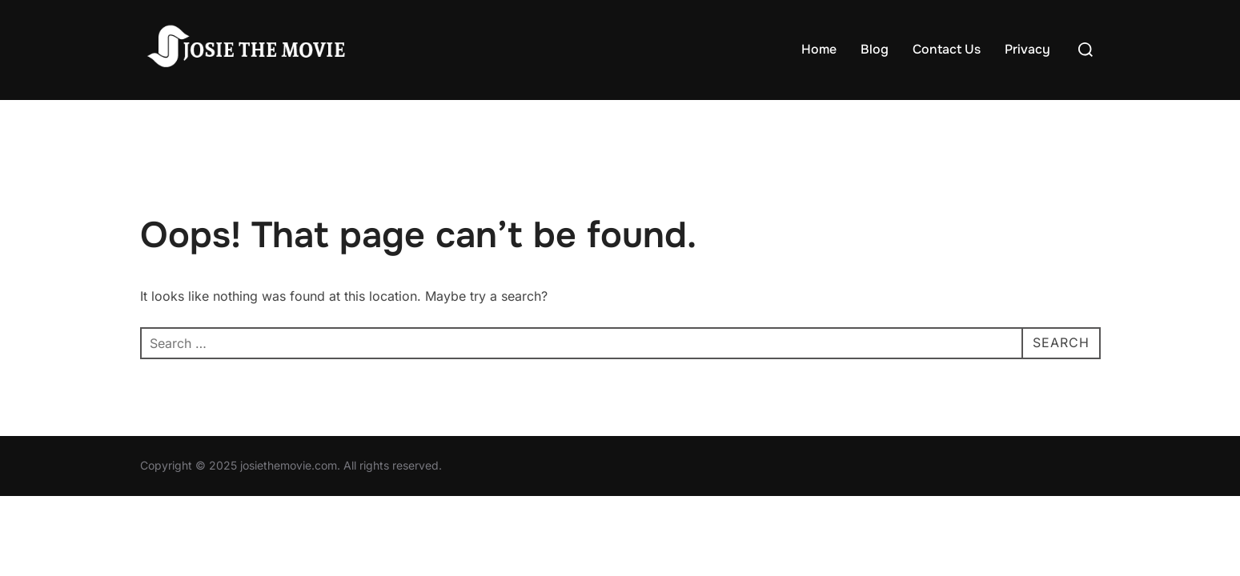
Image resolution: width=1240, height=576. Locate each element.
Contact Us (947, 49)
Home (819, 49)
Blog (875, 49)
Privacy (1027, 49)
